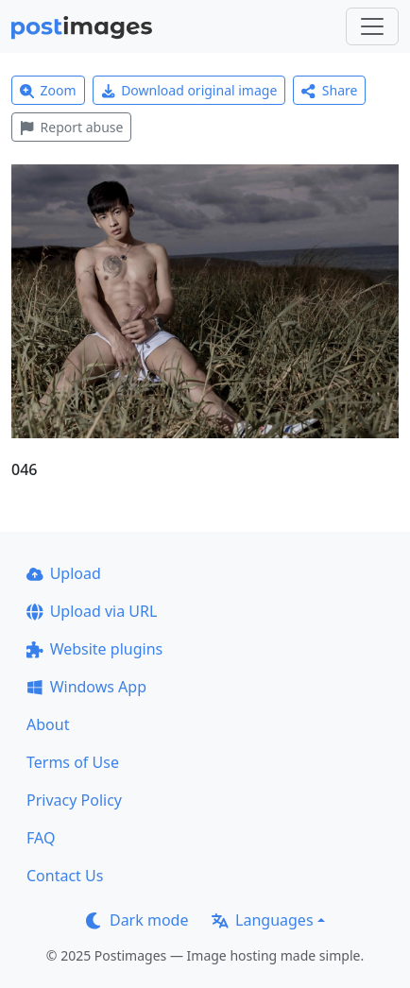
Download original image (189, 90)
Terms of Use (72, 762)
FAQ (40, 837)
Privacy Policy (74, 800)
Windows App (86, 686)
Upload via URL (91, 611)
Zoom (48, 90)
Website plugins (94, 649)
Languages (262, 920)
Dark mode (137, 920)
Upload (63, 573)
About (47, 724)
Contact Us (64, 875)
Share (329, 90)
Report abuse (71, 127)
